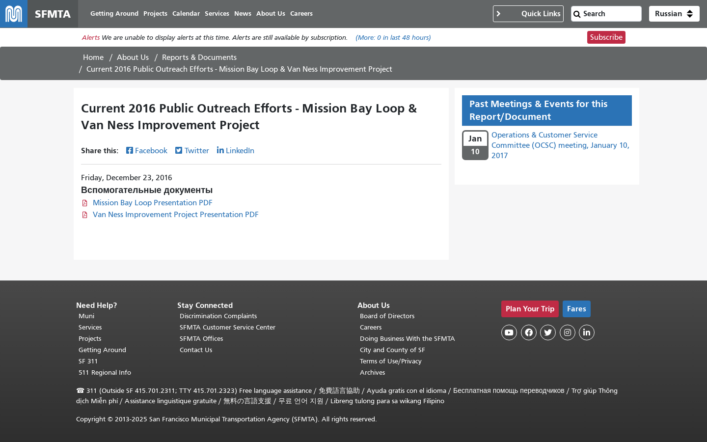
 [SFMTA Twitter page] (548, 332)
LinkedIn (240, 150)
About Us (133, 57)
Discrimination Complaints (218, 316)
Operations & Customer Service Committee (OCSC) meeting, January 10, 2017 (560, 145)
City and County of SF (392, 350)
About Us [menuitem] (270, 13)
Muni (86, 316)
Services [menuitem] (217, 13)
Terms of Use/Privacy (391, 361)
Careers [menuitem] (301, 13)
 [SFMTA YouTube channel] (509, 332)
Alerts (91, 37)
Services (90, 327)
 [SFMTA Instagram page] (567, 332)
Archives (372, 372)
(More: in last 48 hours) (393, 37)
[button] (674, 14)
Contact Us (196, 350)
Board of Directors (387, 316)
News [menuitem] (242, 13)
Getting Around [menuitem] (114, 13)
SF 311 (88, 361)
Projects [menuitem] (155, 13)
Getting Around (102, 350)
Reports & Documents (199, 57)
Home (93, 57)
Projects (90, 338)
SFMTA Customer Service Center (227, 327)
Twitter (197, 150)
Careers (370, 327)
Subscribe (606, 37)
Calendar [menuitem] (186, 13)
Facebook (151, 150)
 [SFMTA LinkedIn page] (586, 332)
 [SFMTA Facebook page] (529, 332)
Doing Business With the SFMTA (407, 338)
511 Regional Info (105, 372)
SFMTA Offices (201, 338)
